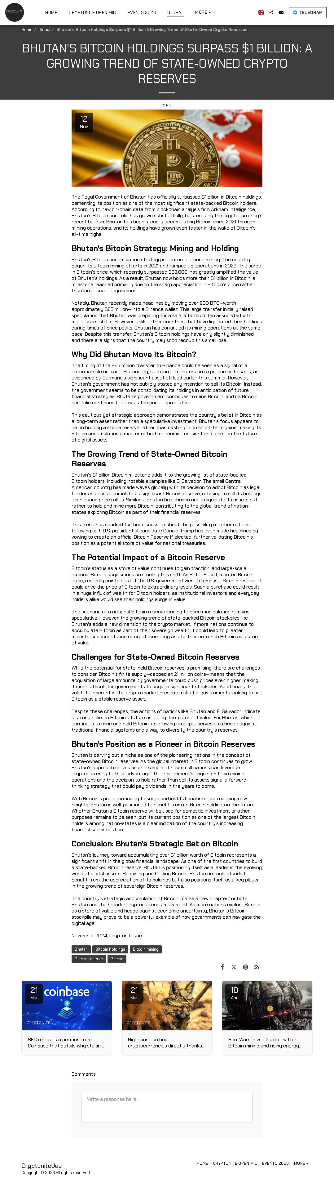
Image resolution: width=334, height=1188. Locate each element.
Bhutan (81, 949)
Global (44, 29)
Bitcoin (117, 959)
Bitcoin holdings (110, 949)
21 (34, 993)
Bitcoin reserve (89, 959)
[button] (271, 12)
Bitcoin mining (146, 949)
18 (234, 993)
